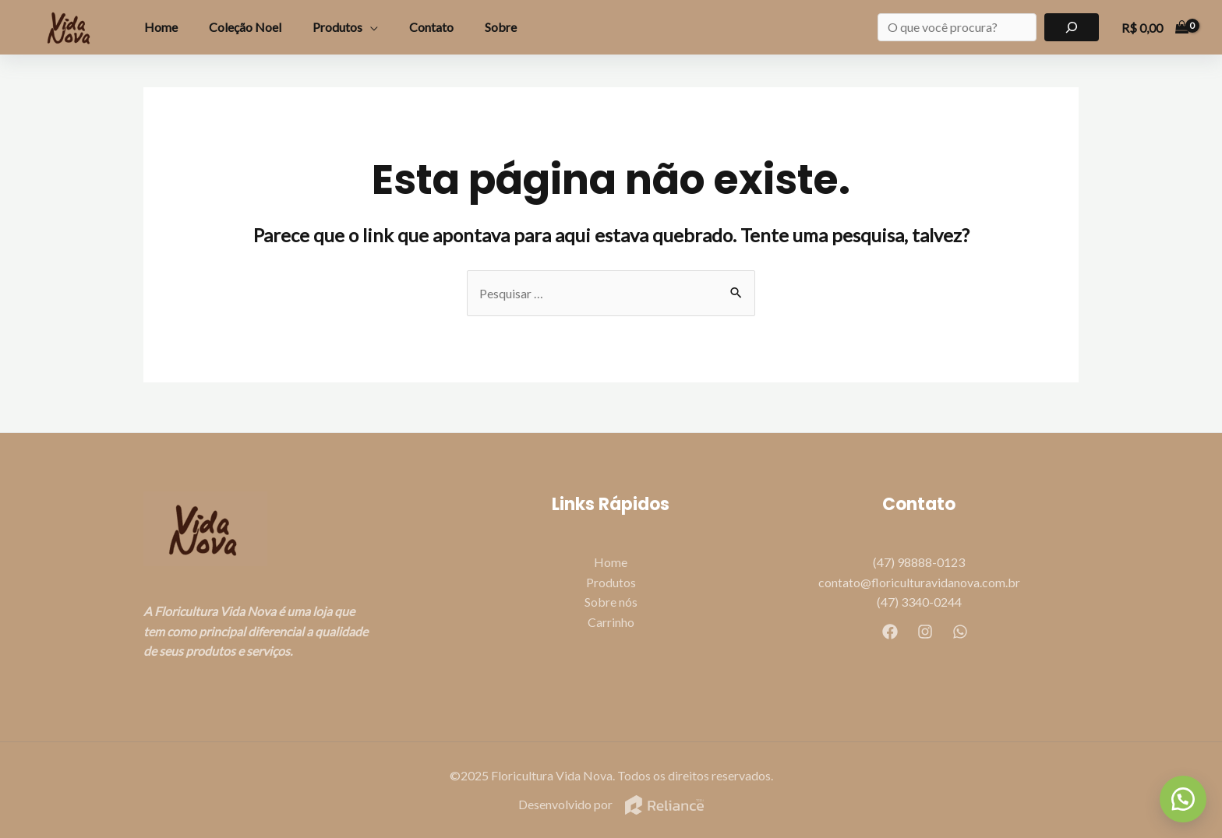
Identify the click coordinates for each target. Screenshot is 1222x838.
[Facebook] (890, 631)
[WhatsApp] (960, 631)
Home (161, 26)
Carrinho (611, 621)
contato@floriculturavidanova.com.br (919, 582)
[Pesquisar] (1072, 27)
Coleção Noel (245, 26)
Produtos (337, 26)
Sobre (501, 26)
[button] (1183, 799)
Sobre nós (611, 602)
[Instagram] (925, 631)
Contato (431, 26)
